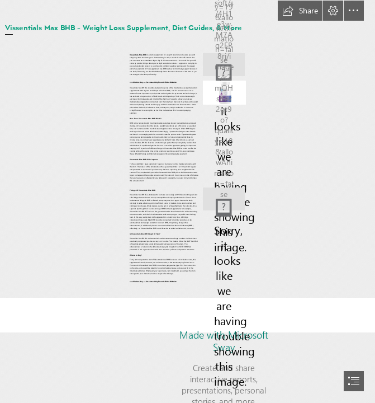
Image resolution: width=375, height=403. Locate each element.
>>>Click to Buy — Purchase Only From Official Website (153, 82)
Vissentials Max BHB (138, 55)
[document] (187, 201)
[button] (300, 11)
